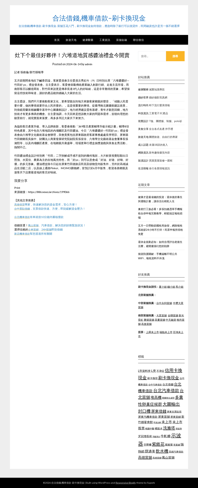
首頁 (57, 39)
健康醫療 (143, 89)
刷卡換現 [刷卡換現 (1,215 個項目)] (152, 378)
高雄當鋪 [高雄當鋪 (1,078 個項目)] (157, 457)
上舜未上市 (152, 332)
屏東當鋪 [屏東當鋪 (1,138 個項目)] (175, 416)
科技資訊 (143, 113)
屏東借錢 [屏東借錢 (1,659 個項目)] (158, 411)
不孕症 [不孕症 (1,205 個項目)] (160, 370)
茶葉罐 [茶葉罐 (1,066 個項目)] (176, 444)
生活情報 (143, 168)
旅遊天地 (71, 39)
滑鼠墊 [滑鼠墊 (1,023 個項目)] (179, 428)
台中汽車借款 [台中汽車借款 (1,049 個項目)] (155, 384)
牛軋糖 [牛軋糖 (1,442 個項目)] (166, 436)
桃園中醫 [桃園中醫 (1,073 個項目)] (149, 428)
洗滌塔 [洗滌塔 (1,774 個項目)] (169, 427)
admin (89, 64)
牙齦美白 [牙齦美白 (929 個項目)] (156, 436)
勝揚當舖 (149, 319)
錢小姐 (171, 286)
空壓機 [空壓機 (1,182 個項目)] (147, 444)
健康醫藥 (87, 39)
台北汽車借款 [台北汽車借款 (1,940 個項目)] (166, 390)
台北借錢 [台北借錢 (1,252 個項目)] (168, 384)
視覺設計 (143, 121)
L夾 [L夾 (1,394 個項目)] (153, 371)
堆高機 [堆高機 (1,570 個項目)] (156, 397)
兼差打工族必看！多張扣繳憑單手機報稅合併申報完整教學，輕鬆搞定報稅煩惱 (160, 213)
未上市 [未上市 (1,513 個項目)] (167, 422)
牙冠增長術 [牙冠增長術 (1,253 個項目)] (145, 436)
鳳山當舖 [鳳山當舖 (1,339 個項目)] (168, 457)
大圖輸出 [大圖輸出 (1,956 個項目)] (171, 403)
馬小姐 (179, 286)
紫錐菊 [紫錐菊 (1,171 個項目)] (169, 444)
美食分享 (143, 128)
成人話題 (143, 144)
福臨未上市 (165, 332)
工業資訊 (104, 39)
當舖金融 (121, 39)
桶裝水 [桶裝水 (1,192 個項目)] (159, 428)
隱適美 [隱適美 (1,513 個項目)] (150, 451)
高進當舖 (146, 323)
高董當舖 (160, 319)
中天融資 (171, 319)
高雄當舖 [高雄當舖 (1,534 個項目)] (145, 457)
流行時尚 (143, 105)
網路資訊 (143, 152)
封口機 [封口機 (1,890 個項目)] (144, 410)
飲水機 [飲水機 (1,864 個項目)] (162, 451)
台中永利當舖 (164, 303)
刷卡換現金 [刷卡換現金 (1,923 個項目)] (168, 377)
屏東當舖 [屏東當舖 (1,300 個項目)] (164, 416)
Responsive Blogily (126, 482)
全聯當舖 (173, 315)
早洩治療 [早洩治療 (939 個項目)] (157, 422)
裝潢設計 (143, 160)
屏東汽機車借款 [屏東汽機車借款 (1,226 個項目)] (148, 416)
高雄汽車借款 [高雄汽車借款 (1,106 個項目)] (176, 451)
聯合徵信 (138, 39)
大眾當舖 (161, 315)
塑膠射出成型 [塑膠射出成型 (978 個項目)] (168, 398)
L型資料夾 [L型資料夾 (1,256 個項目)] (144, 370)
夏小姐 (163, 286)
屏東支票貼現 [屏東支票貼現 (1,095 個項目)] (174, 411)
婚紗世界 (143, 97)
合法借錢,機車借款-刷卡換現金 (99, 17)
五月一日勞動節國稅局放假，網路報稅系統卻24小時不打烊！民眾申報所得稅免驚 (160, 230)
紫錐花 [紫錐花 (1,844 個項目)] (158, 444)
